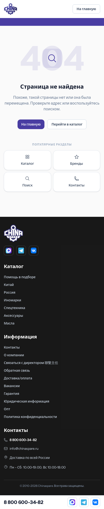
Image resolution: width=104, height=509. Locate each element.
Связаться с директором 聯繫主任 (31, 363)
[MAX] (8, 250)
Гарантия (11, 393)
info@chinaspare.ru (24, 448)
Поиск (27, 181)
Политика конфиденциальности (30, 417)
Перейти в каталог (66, 124)
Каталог (27, 160)
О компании (14, 355)
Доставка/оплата (18, 378)
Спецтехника (14, 308)
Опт (7, 409)
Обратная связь (17, 370)
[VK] (33, 250)
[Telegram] (21, 250)
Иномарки (12, 300)
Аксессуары (13, 315)
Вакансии (12, 386)
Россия (9, 292)
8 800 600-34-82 (23, 440)
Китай (9, 285)
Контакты (77, 181)
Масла (9, 323)
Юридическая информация (26, 401)
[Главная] (10, 9)
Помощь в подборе (20, 277)
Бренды (76, 160)
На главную (86, 9)
